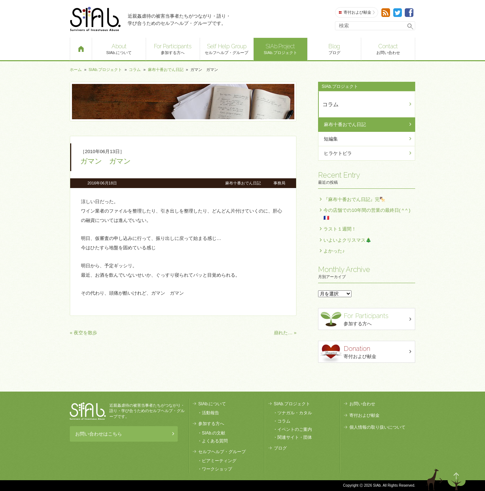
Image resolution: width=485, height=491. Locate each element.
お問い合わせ (388, 48)
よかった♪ (334, 251)
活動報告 (210, 412)
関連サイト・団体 (294, 437)
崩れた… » (285, 332)
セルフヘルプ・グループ (227, 48)
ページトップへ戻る (457, 479)
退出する (436, 479)
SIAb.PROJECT (88, 411)
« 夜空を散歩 (83, 332)
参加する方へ (173, 48)
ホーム (76, 69)
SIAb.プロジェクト (280, 48)
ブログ (334, 48)
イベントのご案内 (294, 429)
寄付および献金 (357, 12)
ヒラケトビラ (338, 153)
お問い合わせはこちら (124, 434)
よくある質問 (215, 440)
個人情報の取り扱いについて (377, 427)
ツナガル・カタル (294, 412)
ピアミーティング (219, 460)
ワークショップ (217, 469)
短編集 (331, 139)
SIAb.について (119, 48)
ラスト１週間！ (339, 229)
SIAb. (95, 19)
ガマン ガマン (105, 161)
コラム (135, 69)
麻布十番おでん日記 (165, 69)
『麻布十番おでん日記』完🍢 (354, 199)
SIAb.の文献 (213, 433)
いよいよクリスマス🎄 (347, 240)
